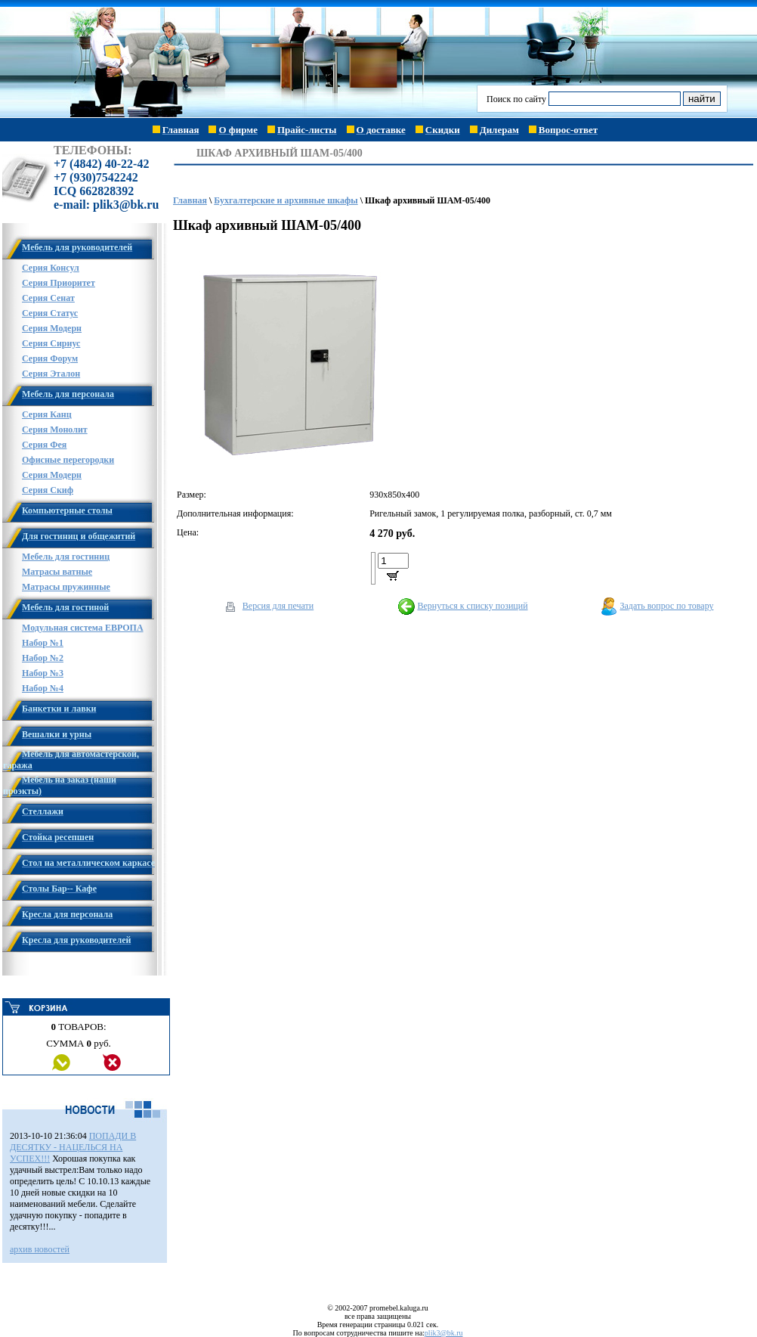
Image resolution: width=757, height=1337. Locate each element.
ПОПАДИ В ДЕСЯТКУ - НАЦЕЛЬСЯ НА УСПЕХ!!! (73, 1147)
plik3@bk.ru (444, 1333)
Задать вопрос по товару (667, 605)
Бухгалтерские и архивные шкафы (285, 200)
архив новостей (40, 1249)
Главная (190, 200)
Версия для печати (278, 605)
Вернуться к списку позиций (472, 605)
